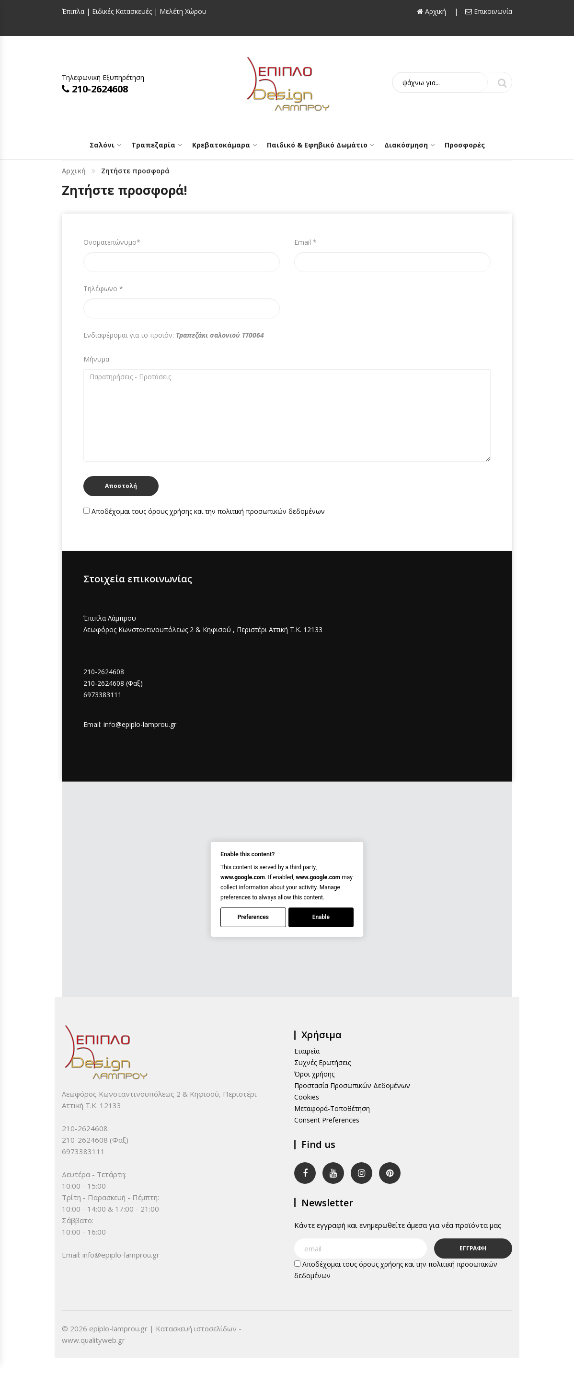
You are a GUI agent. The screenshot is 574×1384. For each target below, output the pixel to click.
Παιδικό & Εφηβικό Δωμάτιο (317, 144)
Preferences (253, 917)
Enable (321, 917)
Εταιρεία (307, 1050)
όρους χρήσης (170, 511)
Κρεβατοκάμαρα (221, 144)
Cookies (306, 1096)
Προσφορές (465, 144)
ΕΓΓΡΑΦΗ (473, 1248)
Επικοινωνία (488, 11)
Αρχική (74, 170)
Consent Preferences (326, 1119)
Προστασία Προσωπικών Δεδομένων (352, 1085)
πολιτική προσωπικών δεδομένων (271, 511)
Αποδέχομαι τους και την (204, 511)
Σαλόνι (102, 144)
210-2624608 (95, 88)
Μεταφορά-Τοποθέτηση (332, 1108)
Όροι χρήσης (314, 1073)
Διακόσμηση (406, 144)
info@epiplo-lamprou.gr (139, 724)
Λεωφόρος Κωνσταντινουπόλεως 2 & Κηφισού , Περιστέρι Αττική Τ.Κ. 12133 (202, 629)
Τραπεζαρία (153, 144)
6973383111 (102, 694)
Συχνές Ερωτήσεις (322, 1062)
